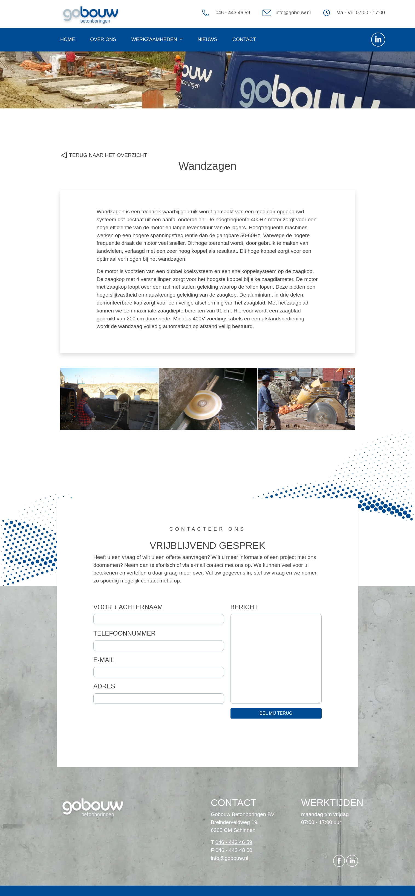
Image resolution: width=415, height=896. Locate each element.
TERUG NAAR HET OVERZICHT (108, 155)
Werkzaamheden (154, 39)
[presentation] (135, 733)
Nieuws (207, 39)
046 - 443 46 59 (232, 12)
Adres (104, 686)
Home (67, 39)
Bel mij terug (276, 713)
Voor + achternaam (128, 606)
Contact (244, 39)
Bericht (244, 606)
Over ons (103, 39)
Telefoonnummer (124, 633)
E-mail (103, 659)
